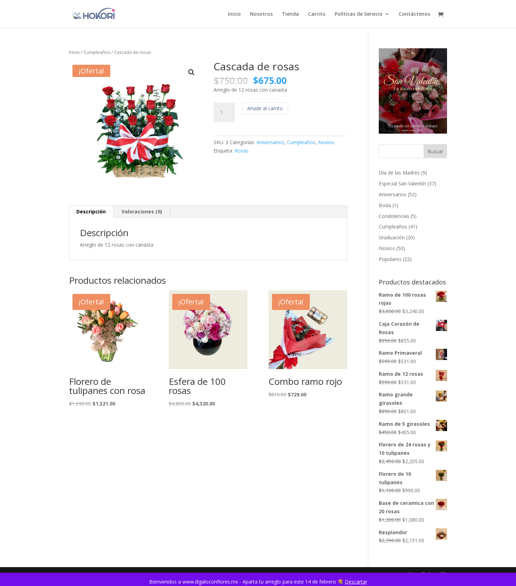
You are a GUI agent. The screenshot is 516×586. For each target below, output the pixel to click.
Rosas (242, 150)
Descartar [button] (356, 581)
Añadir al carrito (265, 108)
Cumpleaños (97, 52)
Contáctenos (414, 14)
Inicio (234, 14)
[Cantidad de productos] (224, 112)
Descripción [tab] (91, 211)
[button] (191, 72)
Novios (326, 142)
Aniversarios (270, 142)
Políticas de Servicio (359, 14)
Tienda (290, 14)
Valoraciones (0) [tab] (141, 211)
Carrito (317, 14)
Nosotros (261, 14)
